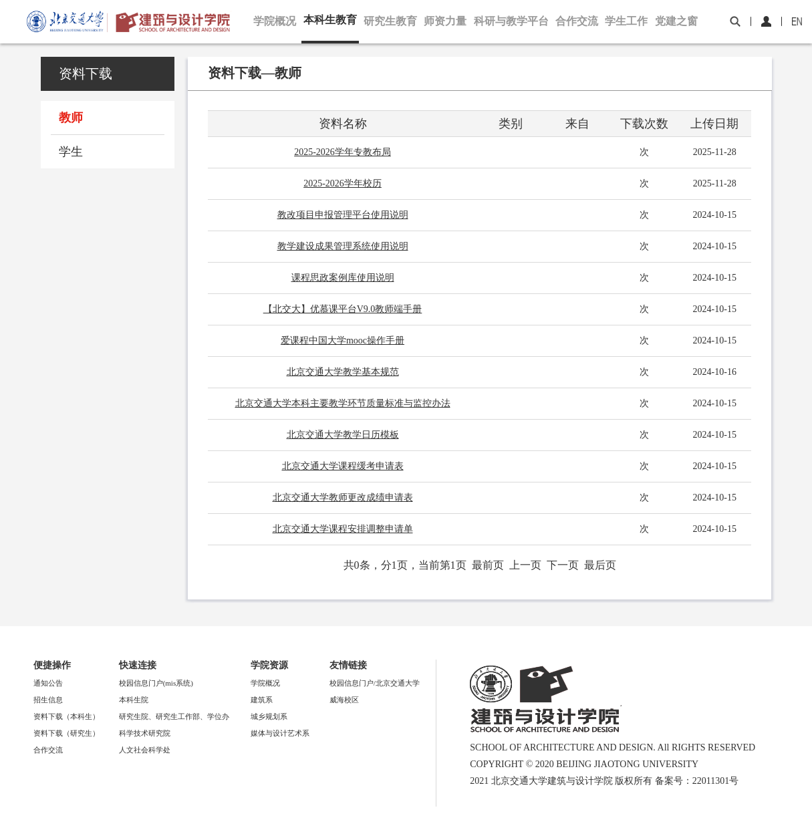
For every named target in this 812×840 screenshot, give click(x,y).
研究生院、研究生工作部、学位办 (174, 716)
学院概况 (274, 21)
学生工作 (626, 21)
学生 (71, 151)
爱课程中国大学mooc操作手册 (342, 340)
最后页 (600, 565)
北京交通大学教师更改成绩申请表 (343, 498)
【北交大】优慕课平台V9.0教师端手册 (342, 309)
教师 (71, 117)
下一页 (563, 565)
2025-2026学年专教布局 (342, 152)
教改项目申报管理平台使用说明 (342, 215)
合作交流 (576, 21)
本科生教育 (330, 19)
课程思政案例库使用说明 (342, 278)
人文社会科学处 (144, 750)
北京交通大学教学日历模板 (343, 435)
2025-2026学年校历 (342, 183)
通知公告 (48, 683)
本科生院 (133, 700)
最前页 (488, 565)
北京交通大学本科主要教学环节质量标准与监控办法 (342, 403)
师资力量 (445, 21)
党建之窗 (676, 21)
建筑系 (262, 700)
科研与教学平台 (511, 21)
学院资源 (269, 665)
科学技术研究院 (144, 733)
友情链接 (348, 665)
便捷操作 (52, 665)
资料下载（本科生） (66, 716)
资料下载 (85, 73)
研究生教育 (390, 21)
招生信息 (48, 700)
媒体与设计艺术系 (280, 733)
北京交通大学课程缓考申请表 (343, 466)
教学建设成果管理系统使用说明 (342, 246)
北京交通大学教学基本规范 (343, 372)
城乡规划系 (269, 716)
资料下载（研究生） (66, 733)
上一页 (525, 565)
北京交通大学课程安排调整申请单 (343, 529)
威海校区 (344, 700)
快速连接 (137, 665)
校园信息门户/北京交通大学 (374, 683)
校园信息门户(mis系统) (156, 683)
